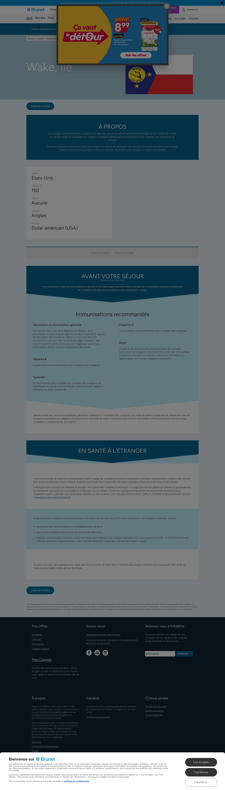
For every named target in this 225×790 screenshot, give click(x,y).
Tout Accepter (201, 762)
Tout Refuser (201, 772)
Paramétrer (201, 782)
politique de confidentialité (76, 781)
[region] (112, 771)
